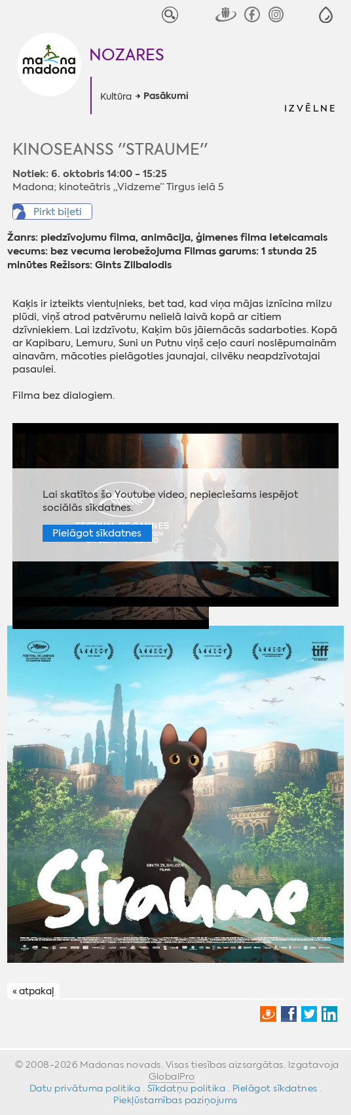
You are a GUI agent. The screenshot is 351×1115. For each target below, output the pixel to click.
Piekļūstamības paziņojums (175, 1100)
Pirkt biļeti (57, 211)
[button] (326, 15)
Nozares (126, 55)
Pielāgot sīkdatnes (96, 533)
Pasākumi (166, 96)
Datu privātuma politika (85, 1088)
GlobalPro (172, 1076)
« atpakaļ (33, 992)
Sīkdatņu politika (186, 1088)
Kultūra (116, 96)
